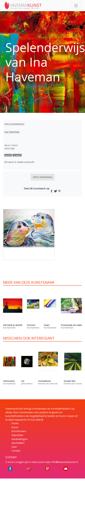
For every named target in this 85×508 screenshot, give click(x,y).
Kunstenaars (19, 431)
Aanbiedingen (20, 439)
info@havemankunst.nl (64, 462)
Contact (16, 450)
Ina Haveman (12, 131)
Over (14, 447)
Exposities (17, 435)
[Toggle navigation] (76, 6)
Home (15, 423)
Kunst (15, 427)
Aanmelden (18, 443)
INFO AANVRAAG (42, 177)
